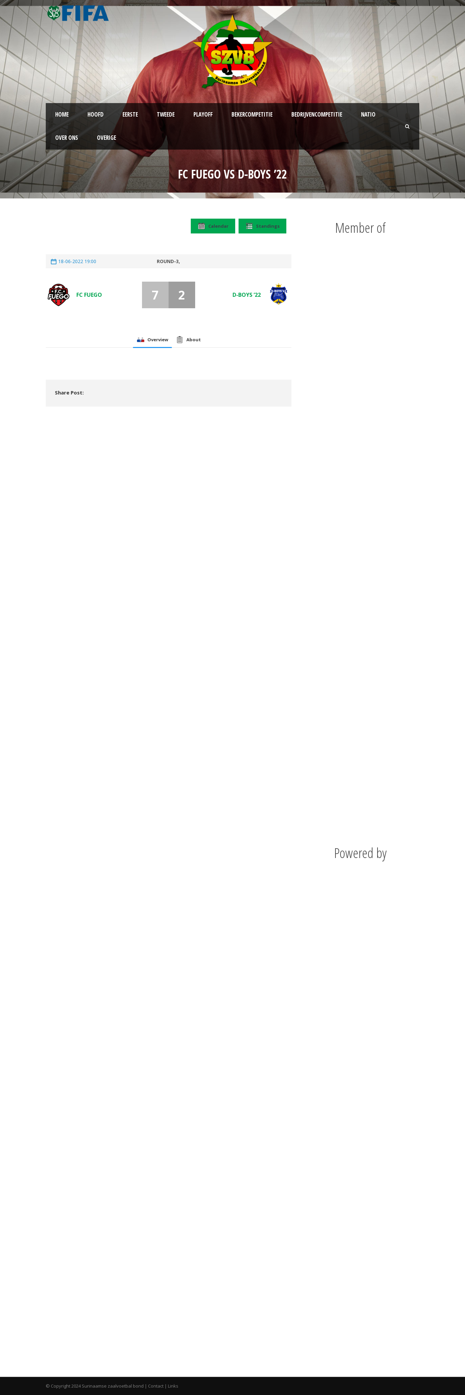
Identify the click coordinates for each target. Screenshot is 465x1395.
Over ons (66, 137)
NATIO (368, 114)
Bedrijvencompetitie (316, 114)
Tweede (166, 114)
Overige (106, 137)
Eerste (130, 114)
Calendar (213, 226)
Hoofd (95, 114)
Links (173, 1386)
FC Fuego (89, 294)
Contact (156, 1386)
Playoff (203, 114)
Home (62, 114)
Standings (262, 226)
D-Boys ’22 (246, 294)
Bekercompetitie (252, 114)
